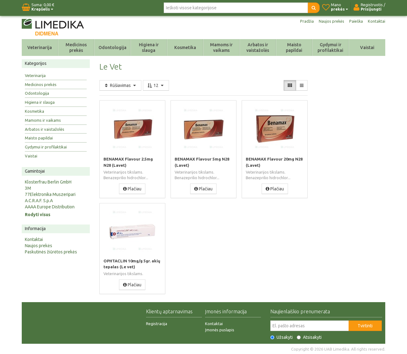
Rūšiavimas (120, 85)
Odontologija (112, 47)
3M (28, 188)
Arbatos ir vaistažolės (257, 47)
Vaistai (367, 47)
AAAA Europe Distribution (50, 206)
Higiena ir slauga (149, 47)
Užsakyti (281, 336)
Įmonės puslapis (219, 329)
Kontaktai (376, 21)
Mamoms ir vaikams (221, 47)
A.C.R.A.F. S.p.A (39, 200)
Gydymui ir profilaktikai (330, 47)
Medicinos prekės (76, 47)
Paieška (355, 21)
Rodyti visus (37, 214)
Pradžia (304, 21)
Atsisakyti (309, 336)
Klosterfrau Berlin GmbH (48, 181)
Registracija (156, 323)
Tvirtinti (365, 325)
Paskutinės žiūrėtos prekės (51, 251)
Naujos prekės (329, 21)
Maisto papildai (294, 47)
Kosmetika (185, 47)
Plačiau (132, 188)
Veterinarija (39, 47)
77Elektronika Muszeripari (50, 194)
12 (156, 85)
